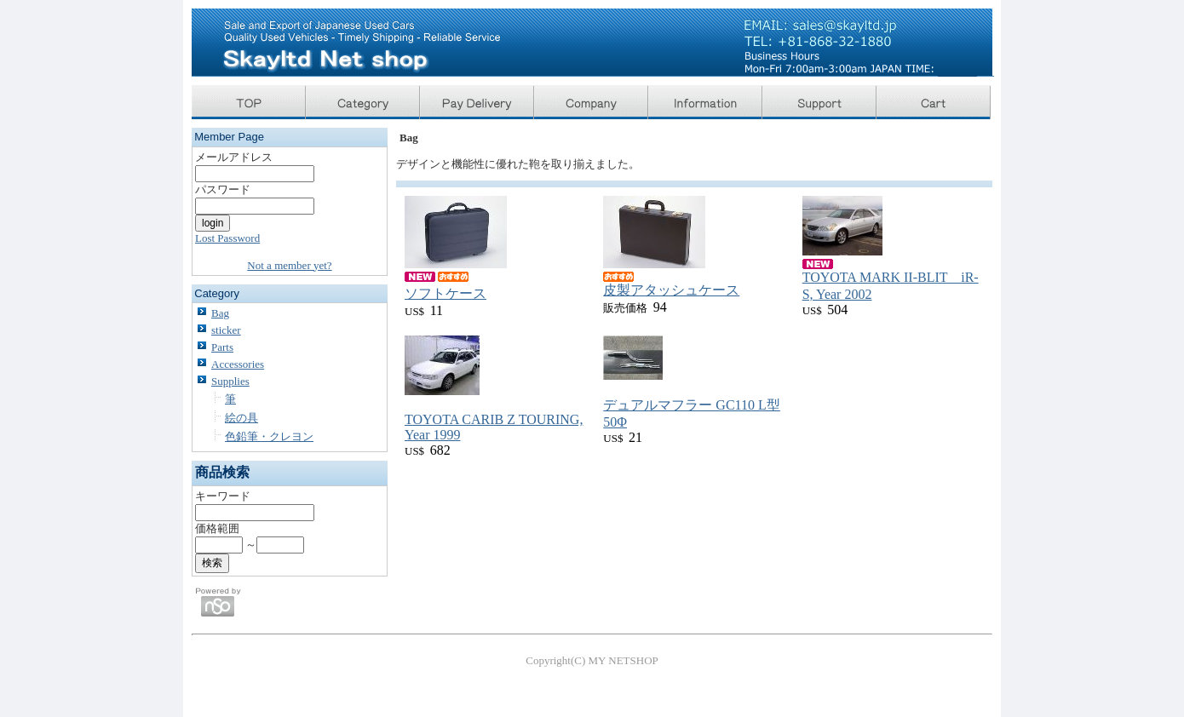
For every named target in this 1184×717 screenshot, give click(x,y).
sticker (226, 330)
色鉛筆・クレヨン (269, 436)
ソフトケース (445, 293)
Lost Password (227, 238)
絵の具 (241, 417)
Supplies (230, 381)
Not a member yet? (289, 265)
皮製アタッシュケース (671, 290)
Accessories (237, 364)
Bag (220, 313)
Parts (222, 347)
